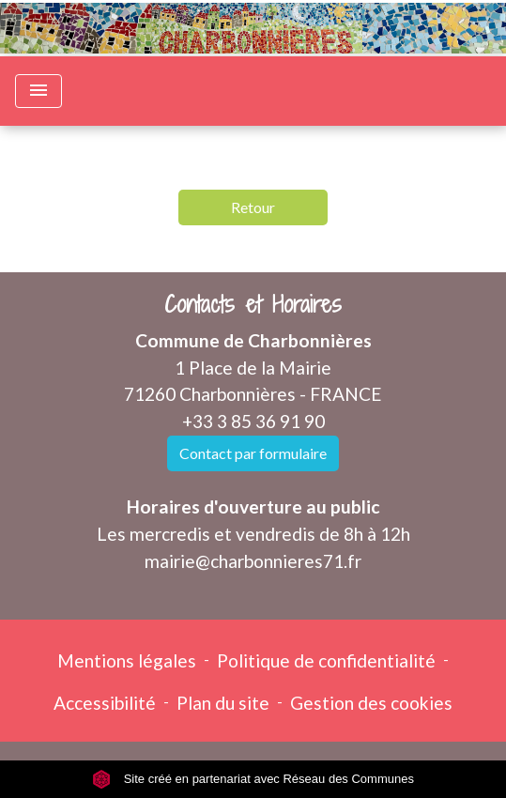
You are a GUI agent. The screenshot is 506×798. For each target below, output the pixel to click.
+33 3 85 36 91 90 (253, 421)
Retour (253, 207)
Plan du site (222, 703)
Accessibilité (105, 703)
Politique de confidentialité (326, 660)
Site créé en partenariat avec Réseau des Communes (253, 779)
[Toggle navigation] (38, 91)
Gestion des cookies (371, 703)
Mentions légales (126, 660)
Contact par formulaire (253, 453)
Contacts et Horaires (253, 304)
